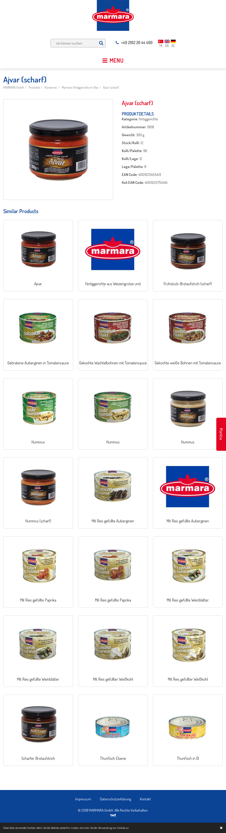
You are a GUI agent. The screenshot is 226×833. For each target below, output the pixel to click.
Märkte (221, 434)
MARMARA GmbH (13, 87)
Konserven (51, 87)
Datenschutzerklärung (115, 799)
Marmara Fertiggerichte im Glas (80, 87)
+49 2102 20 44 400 (134, 42)
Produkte (34, 87)
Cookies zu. (123, 827)
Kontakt (145, 799)
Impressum (83, 799)
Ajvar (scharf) (111, 87)
